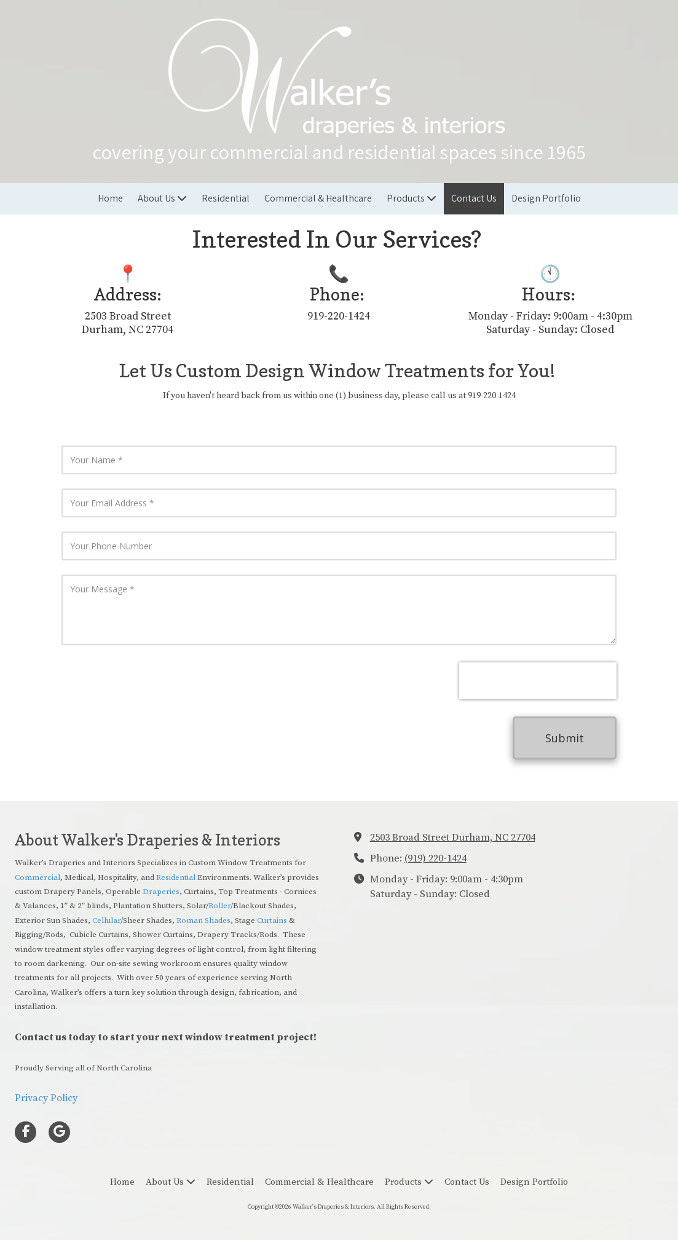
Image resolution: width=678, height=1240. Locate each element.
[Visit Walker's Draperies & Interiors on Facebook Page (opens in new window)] (25, 1132)
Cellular (106, 920)
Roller (219, 906)
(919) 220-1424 (435, 858)
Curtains (273, 920)
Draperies (161, 892)
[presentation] (538, 680)
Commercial (37, 877)
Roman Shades (203, 920)
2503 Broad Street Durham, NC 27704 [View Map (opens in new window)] (452, 837)
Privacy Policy (46, 1098)
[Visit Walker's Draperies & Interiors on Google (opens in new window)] (59, 1132)
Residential (176, 877)
